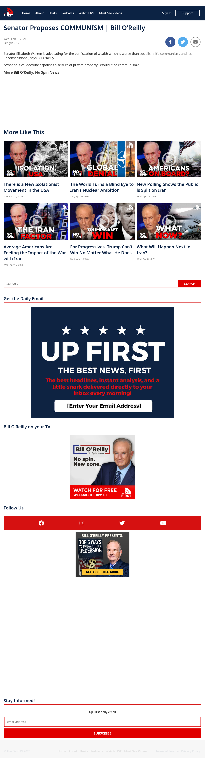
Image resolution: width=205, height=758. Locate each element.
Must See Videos (110, 13)
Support (187, 13)
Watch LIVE (86, 13)
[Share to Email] (195, 42)
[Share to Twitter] (183, 42)
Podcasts (67, 13)
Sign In (166, 13)
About (39, 13)
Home (26, 13)
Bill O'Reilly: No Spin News (36, 72)
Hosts (53, 13)
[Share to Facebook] (170, 42)
